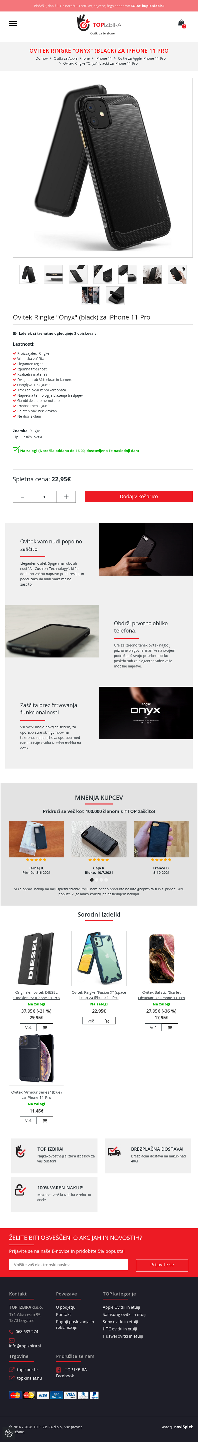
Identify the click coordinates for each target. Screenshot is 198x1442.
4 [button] (106, 880)
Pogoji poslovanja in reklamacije (75, 1324)
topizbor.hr (27, 1369)
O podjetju (66, 1307)
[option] (36, 849)
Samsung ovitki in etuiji (124, 1314)
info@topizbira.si (25, 1346)
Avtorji (175, 1427)
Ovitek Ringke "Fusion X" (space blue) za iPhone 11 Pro (99, 995)
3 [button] (101, 880)
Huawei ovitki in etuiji (123, 1336)
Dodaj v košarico (139, 496)
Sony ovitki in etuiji (120, 1321)
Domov (42, 58)
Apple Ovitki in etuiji (121, 1307)
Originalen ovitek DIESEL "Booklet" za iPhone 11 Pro (36, 995)
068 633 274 (27, 1331)
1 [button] (92, 880)
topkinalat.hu (29, 1378)
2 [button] (96, 880)
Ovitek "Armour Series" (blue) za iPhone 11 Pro (36, 1095)
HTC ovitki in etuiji (120, 1329)
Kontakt (63, 1314)
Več (28, 1027)
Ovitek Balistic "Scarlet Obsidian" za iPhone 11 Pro (161, 995)
